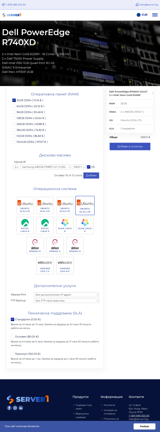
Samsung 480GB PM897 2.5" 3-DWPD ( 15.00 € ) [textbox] (46, 166)
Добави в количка (130, 146)
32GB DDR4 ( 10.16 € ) (30, 100)
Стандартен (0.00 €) (28, 319)
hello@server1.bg (149, 4)
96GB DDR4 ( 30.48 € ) (31, 112)
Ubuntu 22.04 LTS (85, 210)
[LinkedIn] (20, 408)
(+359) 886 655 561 (16, 4)
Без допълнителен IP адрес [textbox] (53, 294)
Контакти (109, 405)
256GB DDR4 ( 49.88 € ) (31, 124)
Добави (91, 175)
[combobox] (16, 167)
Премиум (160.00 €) (27, 353)
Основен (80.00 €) (27, 336)
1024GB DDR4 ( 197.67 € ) (32, 141)
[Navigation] (156, 15)
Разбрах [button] (144, 426)
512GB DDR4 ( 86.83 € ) (31, 136)
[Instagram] (15, 408)
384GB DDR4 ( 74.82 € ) (31, 130)
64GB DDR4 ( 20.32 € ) (30, 106)
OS (93, 166)
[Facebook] (9, 408)
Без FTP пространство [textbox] (50, 300)
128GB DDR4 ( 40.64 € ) (31, 118)
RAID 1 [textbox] (78, 166)
